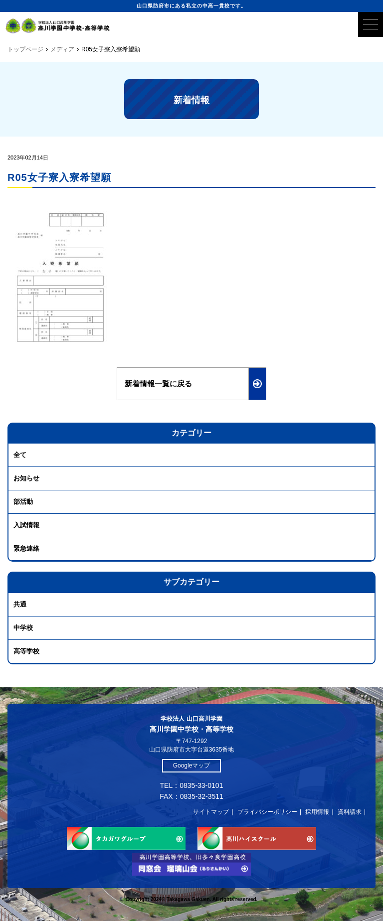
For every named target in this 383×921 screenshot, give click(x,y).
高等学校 (26, 651)
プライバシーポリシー (267, 811)
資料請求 (350, 811)
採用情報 (317, 811)
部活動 (23, 501)
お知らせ (26, 478)
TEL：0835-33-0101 (191, 785)
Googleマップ (191, 765)
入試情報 (26, 525)
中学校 (23, 627)
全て (19, 455)
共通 (19, 604)
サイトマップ (211, 811)
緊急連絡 (26, 548)
